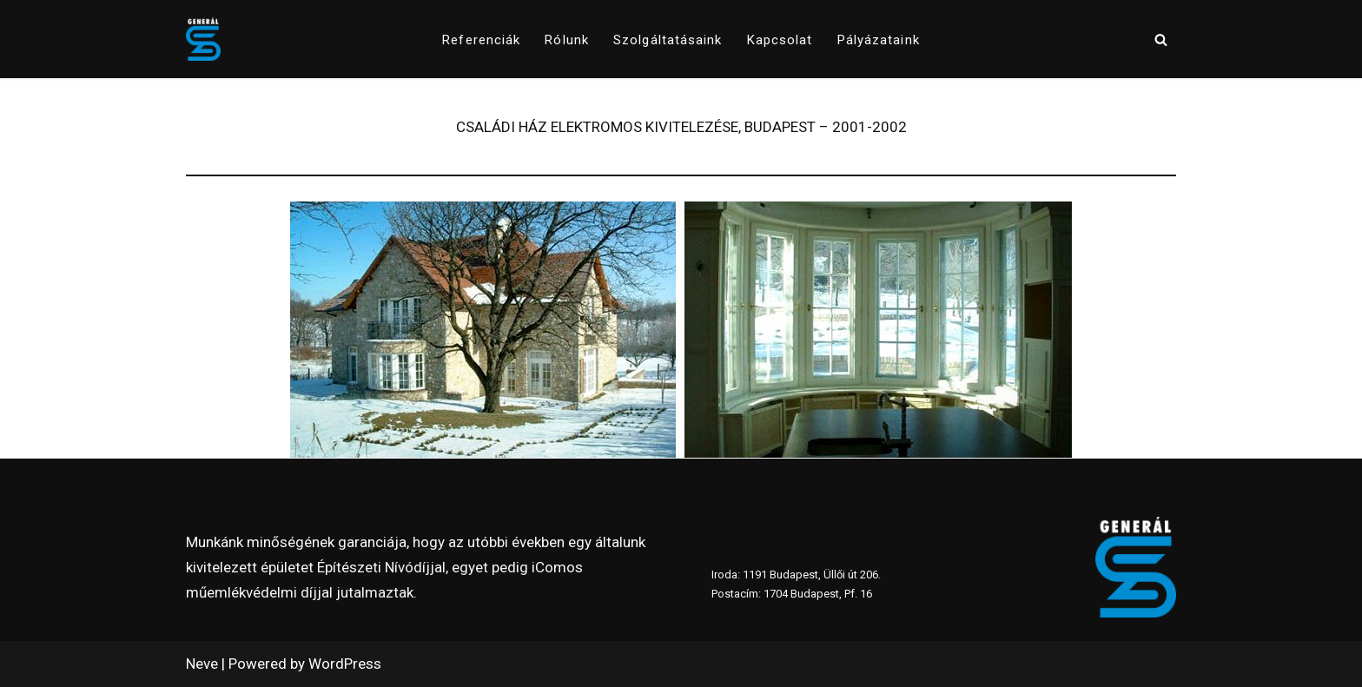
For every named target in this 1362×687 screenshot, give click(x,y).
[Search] (1160, 39)
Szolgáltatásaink (668, 40)
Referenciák (481, 40)
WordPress (344, 663)
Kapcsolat (780, 40)
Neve (202, 663)
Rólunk (567, 40)
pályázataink (878, 40)
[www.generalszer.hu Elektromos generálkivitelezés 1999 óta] (203, 39)
